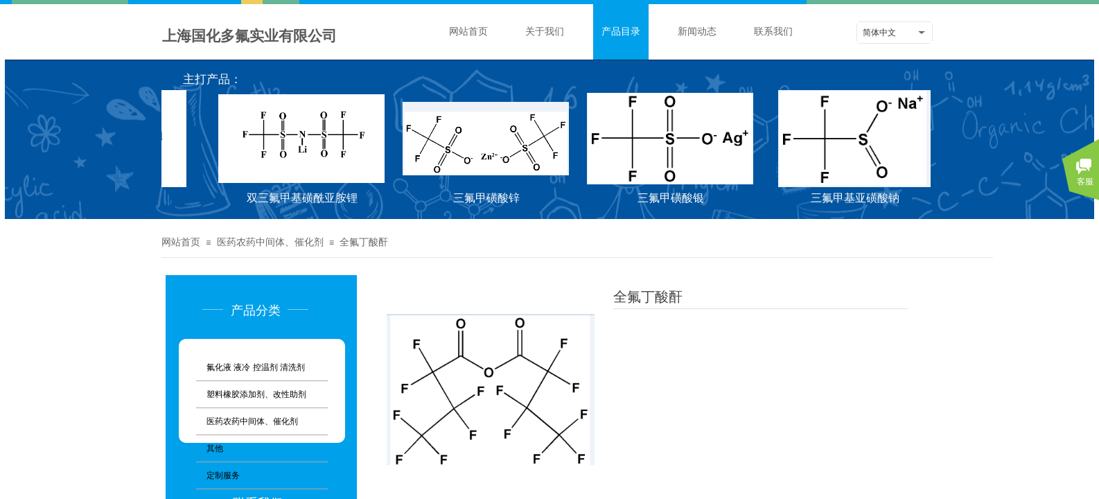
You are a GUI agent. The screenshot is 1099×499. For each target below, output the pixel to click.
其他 (214, 448)
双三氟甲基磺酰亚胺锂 (303, 198)
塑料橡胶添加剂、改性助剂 (256, 394)
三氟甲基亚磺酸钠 (856, 198)
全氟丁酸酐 (364, 242)
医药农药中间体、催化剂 (270, 242)
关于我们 (544, 31)
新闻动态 (697, 31)
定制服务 (223, 475)
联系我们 (773, 31)
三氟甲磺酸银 (672, 198)
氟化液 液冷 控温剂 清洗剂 (255, 367)
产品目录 (620, 31)
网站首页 (468, 31)
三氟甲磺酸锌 (488, 198)
